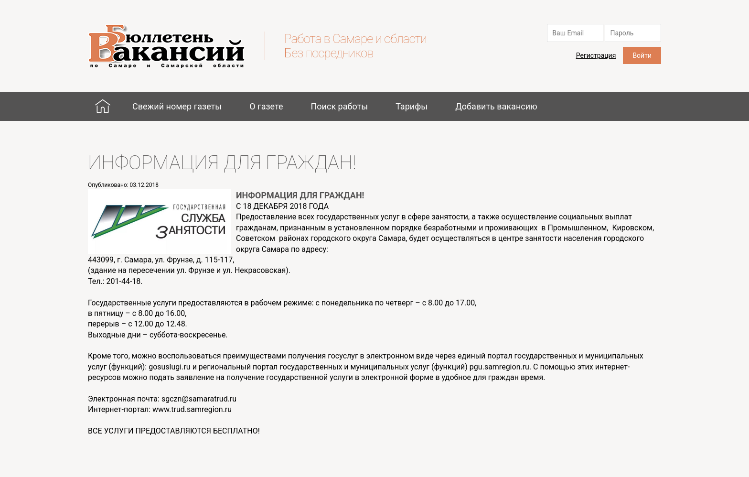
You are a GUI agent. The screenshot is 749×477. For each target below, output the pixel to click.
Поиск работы (339, 106)
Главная (102, 106)
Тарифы (412, 106)
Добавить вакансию (496, 106)
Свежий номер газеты (177, 106)
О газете (266, 106)
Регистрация (596, 55)
